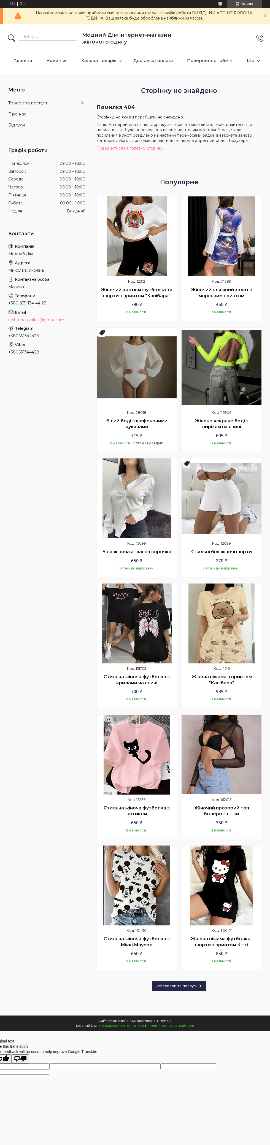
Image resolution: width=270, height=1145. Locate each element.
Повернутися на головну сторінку (129, 148)
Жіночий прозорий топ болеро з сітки (221, 811)
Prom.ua (164, 1021)
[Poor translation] (20, 1058)
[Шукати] (12, 38)
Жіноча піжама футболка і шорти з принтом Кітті (222, 941)
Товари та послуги (28, 103)
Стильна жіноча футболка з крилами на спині (137, 679)
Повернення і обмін (210, 60)
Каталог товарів (99, 60)
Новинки (56, 60)
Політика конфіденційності (170, 1026)
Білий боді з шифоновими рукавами (137, 424)
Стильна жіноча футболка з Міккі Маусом (137, 941)
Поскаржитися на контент (121, 1026)
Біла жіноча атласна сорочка (136, 551)
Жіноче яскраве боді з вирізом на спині (222, 424)
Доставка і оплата (153, 60)
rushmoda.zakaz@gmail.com (36, 319)
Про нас (17, 114)
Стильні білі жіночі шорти (221, 551)
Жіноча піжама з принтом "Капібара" (221, 679)
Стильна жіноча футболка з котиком (137, 811)
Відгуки (16, 125)
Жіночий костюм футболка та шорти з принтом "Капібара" (136, 292)
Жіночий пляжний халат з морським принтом (221, 292)
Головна (22, 60)
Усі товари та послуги (177, 986)
